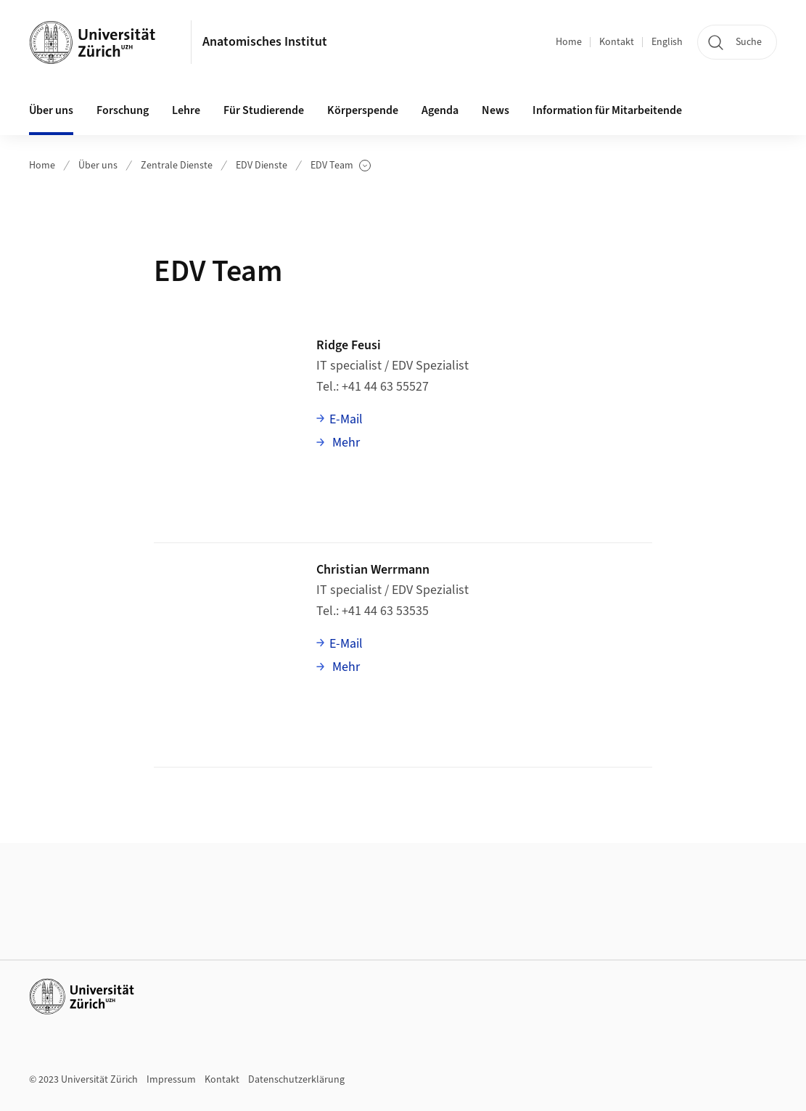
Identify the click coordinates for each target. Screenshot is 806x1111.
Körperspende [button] (362, 110)
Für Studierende (263, 110)
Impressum (171, 1080)
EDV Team (341, 166)
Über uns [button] (51, 110)
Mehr (344, 442)
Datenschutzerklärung (296, 1080)
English (667, 42)
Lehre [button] (186, 110)
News (495, 110)
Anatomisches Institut (264, 42)
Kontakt (616, 42)
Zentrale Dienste (177, 165)
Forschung (122, 110)
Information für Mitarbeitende (607, 110)
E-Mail (346, 419)
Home (569, 42)
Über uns (98, 165)
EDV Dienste (261, 165)
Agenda (439, 110)
